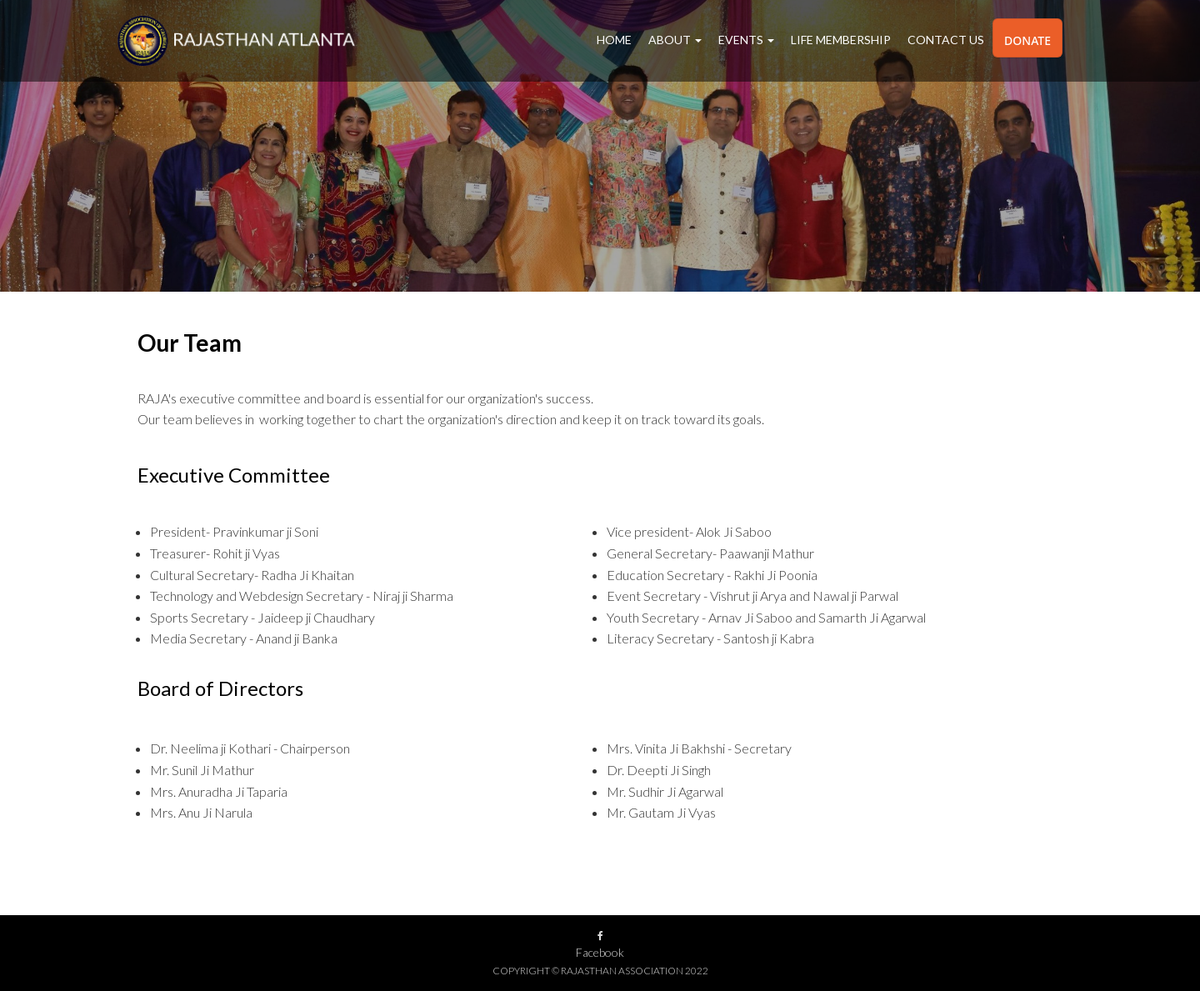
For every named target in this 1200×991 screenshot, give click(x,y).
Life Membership (841, 40)
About (675, 40)
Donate (1027, 40)
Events (746, 40)
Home (614, 40)
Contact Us (946, 40)
